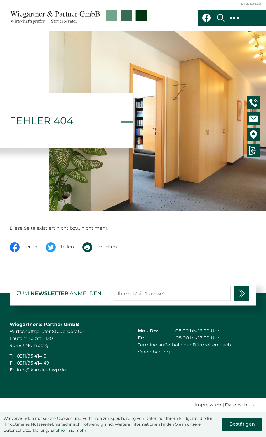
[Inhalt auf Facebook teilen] (28, 247)
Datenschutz (240, 405)
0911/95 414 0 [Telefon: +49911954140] (32, 356)
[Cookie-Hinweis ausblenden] (242, 424)
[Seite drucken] (103, 247)
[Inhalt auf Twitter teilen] (64, 247)
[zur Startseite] (78, 18)
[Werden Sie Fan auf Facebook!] (206, 17)
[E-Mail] (172, 293)
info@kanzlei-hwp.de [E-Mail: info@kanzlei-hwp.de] (41, 370)
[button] (254, 103)
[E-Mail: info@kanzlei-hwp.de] (254, 119)
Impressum (207, 405)
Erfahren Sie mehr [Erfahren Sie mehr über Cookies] (68, 430)
